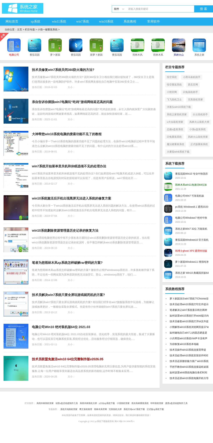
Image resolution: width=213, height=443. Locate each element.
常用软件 (153, 21)
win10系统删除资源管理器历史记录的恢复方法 (65, 230)
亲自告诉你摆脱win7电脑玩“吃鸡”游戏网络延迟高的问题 (72, 102)
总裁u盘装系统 (175, 129)
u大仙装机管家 (175, 121)
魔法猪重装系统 (175, 144)
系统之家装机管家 (177, 114)
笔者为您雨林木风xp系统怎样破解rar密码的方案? (67, 262)
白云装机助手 (200, 114)
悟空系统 (172, 77)
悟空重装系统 (174, 84)
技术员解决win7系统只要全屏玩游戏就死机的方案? (68, 295)
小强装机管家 (123, 403)
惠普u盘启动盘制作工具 (176, 403)
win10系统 (106, 21)
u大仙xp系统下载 (107, 403)
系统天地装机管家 (68, 409)
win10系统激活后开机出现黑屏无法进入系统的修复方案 (71, 198)
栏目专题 (30, 29)
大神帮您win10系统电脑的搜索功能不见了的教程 (67, 134)
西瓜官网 (193, 84)
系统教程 (130, 21)
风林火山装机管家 (198, 136)
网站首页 (12, 21)
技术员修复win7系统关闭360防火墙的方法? (63, 70)
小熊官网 (172, 92)
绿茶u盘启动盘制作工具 (67, 403)
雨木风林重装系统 (140, 403)
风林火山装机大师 (199, 121)
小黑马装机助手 (191, 77)
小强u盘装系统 (197, 129)
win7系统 (82, 21)
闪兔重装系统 (174, 136)
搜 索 (203, 9)
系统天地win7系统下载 (134, 409)
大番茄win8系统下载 (178, 151)
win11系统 (59, 21)
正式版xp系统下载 (155, 409)
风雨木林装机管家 (45, 403)
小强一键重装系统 (48, 29)
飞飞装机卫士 (174, 99)
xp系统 (35, 21)
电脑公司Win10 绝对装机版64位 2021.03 (61, 327)
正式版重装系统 (199, 144)
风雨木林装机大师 (88, 403)
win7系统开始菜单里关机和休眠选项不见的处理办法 (69, 166)
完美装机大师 (115, 409)
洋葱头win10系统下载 (179, 107)
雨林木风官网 (100, 409)
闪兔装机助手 (190, 92)
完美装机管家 (195, 99)
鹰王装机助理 (85, 409)
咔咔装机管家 (157, 403)
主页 (19, 29)
